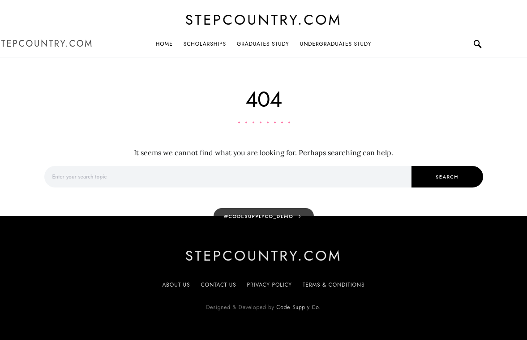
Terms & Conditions (334, 285)
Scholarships (205, 44)
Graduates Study (263, 44)
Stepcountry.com (263, 19)
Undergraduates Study (336, 44)
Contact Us (218, 285)
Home (164, 44)
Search (447, 176)
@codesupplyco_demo (258, 216)
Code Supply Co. (298, 307)
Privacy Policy (269, 285)
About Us (176, 285)
